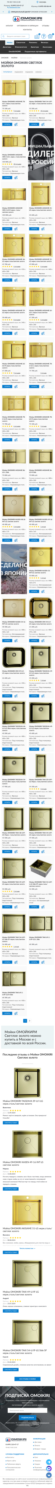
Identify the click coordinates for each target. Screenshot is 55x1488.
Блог (36, 1457)
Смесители (20, 42)
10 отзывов (44, 111)
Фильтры (44, 42)
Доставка (38, 1442)
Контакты (27, 30)
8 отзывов (17, 320)
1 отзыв (43, 527)
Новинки (38, 1461)
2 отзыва (17, 891)
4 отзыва (44, 373)
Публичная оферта (14, 1464)
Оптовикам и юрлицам (27, 26)
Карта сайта (11, 1461)
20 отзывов (17, 164)
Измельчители (21, 47)
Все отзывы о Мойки (27, 1379)
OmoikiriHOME (15, 51)
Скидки (37, 1464)
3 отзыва (44, 426)
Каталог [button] (9, 26)
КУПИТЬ (7, 124)
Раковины (33, 42)
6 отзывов (17, 266)
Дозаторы (7, 47)
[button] (13, 7)
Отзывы (45, 26)
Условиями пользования (24, 1424)
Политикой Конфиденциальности (38, 1422)
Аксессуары (47, 47)
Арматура (35, 47)
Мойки (9, 42)
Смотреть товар (11, 1122)
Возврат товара (40, 1449)
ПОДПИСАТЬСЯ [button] (27, 1418)
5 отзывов (17, 527)
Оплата (37, 1445)
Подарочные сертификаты (35, 51)
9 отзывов (17, 111)
